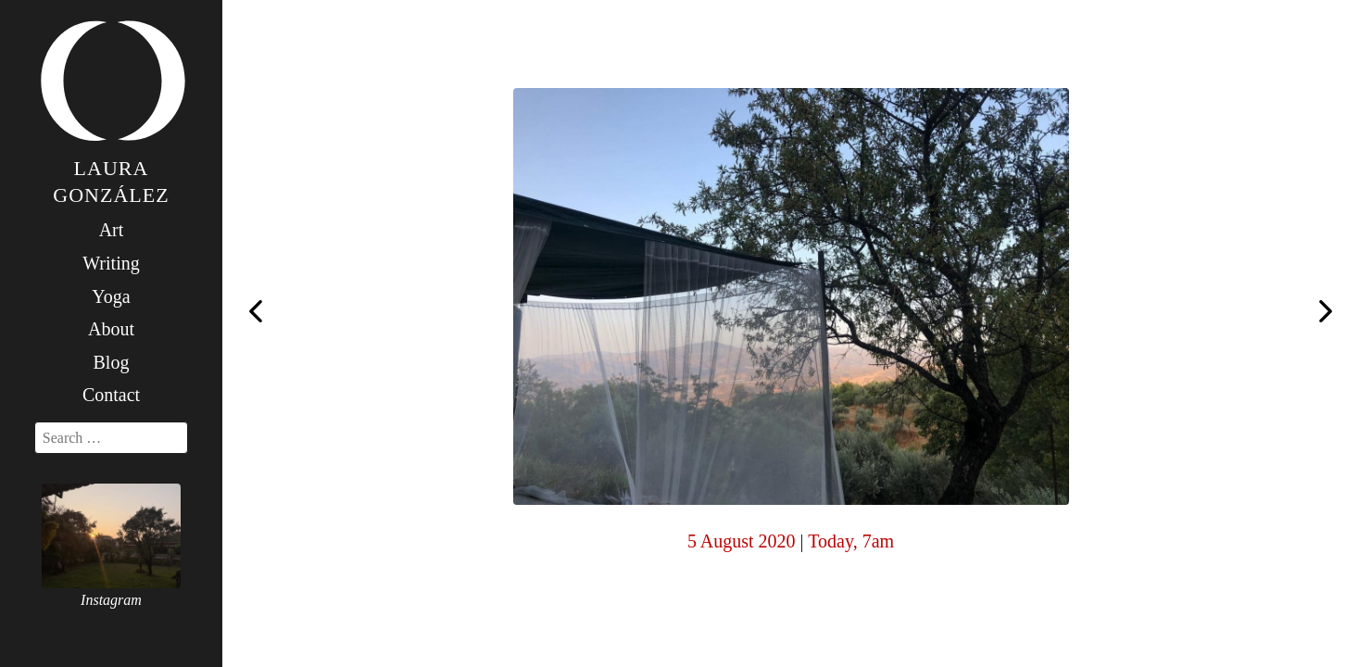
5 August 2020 (741, 541)
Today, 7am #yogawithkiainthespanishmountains (1326, 313)
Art (111, 230)
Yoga (111, 296)
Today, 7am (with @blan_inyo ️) (256, 309)
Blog (112, 362)
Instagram (111, 600)
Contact (111, 394)
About (111, 329)
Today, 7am (851, 541)
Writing (110, 263)
